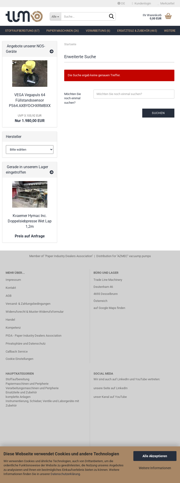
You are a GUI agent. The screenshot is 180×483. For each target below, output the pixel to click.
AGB (8, 295)
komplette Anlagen (18, 397)
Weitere (170, 30)
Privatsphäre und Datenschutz (25, 343)
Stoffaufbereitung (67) (22, 30)
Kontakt (11, 287)
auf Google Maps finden (109, 308)
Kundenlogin (141, 3)
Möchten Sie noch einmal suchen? (72, 98)
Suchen (158, 113)
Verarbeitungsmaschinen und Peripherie (32, 388)
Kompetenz (13, 327)
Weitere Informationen (155, 468)
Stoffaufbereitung (17, 379)
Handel (10, 319)
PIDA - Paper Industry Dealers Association (33, 335)
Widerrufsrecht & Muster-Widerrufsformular (35, 311)
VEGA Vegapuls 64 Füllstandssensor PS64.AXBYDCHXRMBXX (30, 100)
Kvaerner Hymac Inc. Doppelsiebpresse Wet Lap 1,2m (30, 221)
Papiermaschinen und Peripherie (27, 383)
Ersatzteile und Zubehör (21, 392)
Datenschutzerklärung (65, 474)
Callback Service (17, 351)
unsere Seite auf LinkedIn (111, 388)
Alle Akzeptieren (154, 456)
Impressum (13, 279)
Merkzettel (166, 3)
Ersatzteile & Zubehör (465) (137, 30)
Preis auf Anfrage (30, 236)
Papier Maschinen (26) (62, 30)
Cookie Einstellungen (19, 359)
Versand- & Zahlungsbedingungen (28, 303)
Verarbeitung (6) (98, 30)
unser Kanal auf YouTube (110, 397)
